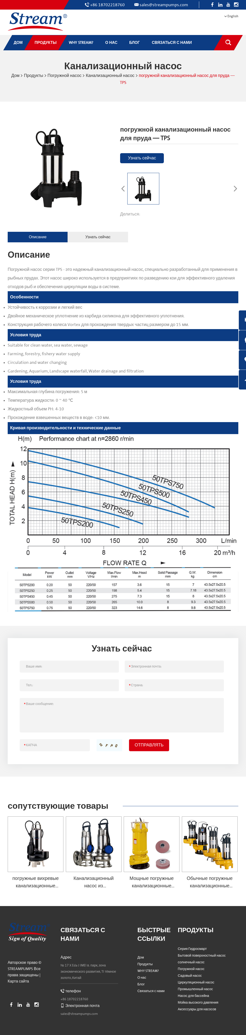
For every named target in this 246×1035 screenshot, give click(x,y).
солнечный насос (191, 962)
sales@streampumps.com (164, 4)
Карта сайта (18, 981)
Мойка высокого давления (198, 1002)
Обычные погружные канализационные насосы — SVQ (209, 885)
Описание (36, 237)
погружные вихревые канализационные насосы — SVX (35, 885)
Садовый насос (190, 975)
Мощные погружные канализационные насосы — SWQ (151, 885)
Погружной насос (64, 75)
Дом (14, 75)
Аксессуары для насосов (197, 1009)
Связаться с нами (151, 991)
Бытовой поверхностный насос (202, 955)
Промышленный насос (195, 989)
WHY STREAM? (148, 970)
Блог (141, 984)
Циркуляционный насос (196, 982)
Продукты (32, 75)
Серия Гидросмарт (192, 948)
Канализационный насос (110, 75)
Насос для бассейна (193, 995)
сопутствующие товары (59, 805)
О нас (141, 977)
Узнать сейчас (142, 157)
